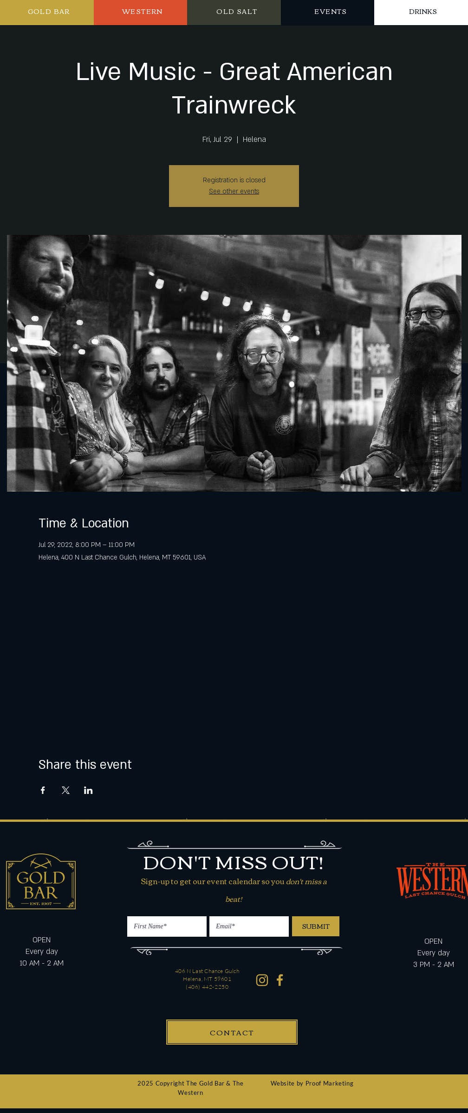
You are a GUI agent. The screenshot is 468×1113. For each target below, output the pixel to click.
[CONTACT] (232, 1032)
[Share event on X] (65, 790)
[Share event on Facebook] (43, 790)
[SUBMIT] (315, 926)
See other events (234, 191)
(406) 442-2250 (207, 986)
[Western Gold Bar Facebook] (280, 980)
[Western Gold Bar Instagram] (262, 980)
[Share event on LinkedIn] (88, 790)
